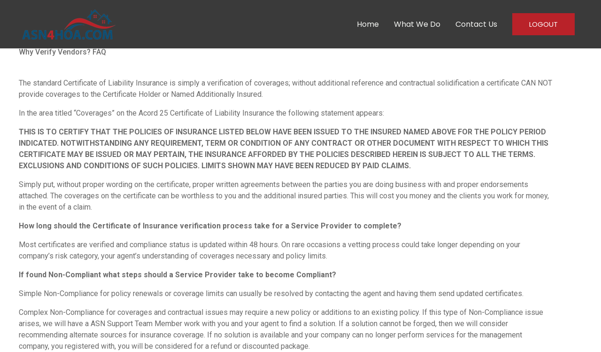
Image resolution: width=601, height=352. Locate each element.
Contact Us (476, 24)
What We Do (417, 24)
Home (368, 24)
